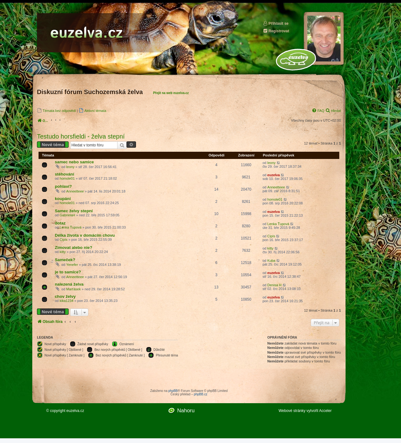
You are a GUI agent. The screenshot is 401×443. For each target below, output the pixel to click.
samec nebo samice (74, 162)
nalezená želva (69, 284)
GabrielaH (67, 215)
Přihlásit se (276, 23)
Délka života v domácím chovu (85, 235)
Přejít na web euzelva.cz (171, 93)
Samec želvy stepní (74, 210)
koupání (63, 198)
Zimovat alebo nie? (73, 247)
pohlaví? (63, 186)
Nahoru (186, 411)
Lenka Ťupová (70, 227)
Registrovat (276, 31)
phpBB (173, 391)
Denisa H (274, 285)
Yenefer (72, 264)
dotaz (60, 223)
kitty (63, 252)
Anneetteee (75, 191)
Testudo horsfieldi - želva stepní (81, 136)
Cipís (63, 239)
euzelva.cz (75, 411)
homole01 (67, 178)
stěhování (64, 174)
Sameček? (65, 259)
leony (70, 167)
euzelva (273, 175)
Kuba (271, 260)
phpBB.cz (200, 394)
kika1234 (66, 301)
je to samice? (68, 272)
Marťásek (73, 289)
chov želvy (65, 296)
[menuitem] (56, 110)
